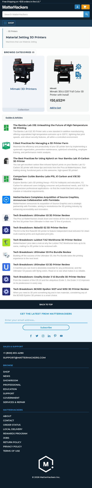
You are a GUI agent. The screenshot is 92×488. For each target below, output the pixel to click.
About (7, 416)
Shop (6, 371)
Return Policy (12, 442)
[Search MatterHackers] (86, 14)
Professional (12, 384)
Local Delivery (12, 429)
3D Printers (12, 31)
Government (11, 397)
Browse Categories (19, 52)
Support (8, 393)
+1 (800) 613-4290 (13, 352)
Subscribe (46, 327)
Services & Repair (14, 402)
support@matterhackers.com (24, 357)
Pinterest (55, 336)
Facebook (31, 336)
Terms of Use (11, 451)
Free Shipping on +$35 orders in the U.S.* (21, 1)
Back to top (46, 304)
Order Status (12, 424)
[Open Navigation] (8, 22)
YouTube (61, 336)
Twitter (37, 336)
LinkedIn (49, 336)
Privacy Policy (12, 446)
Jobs (6, 437)
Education (10, 389)
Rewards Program (15, 433)
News (6, 376)
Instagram (43, 336)
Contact (8, 420)
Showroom (10, 380)
